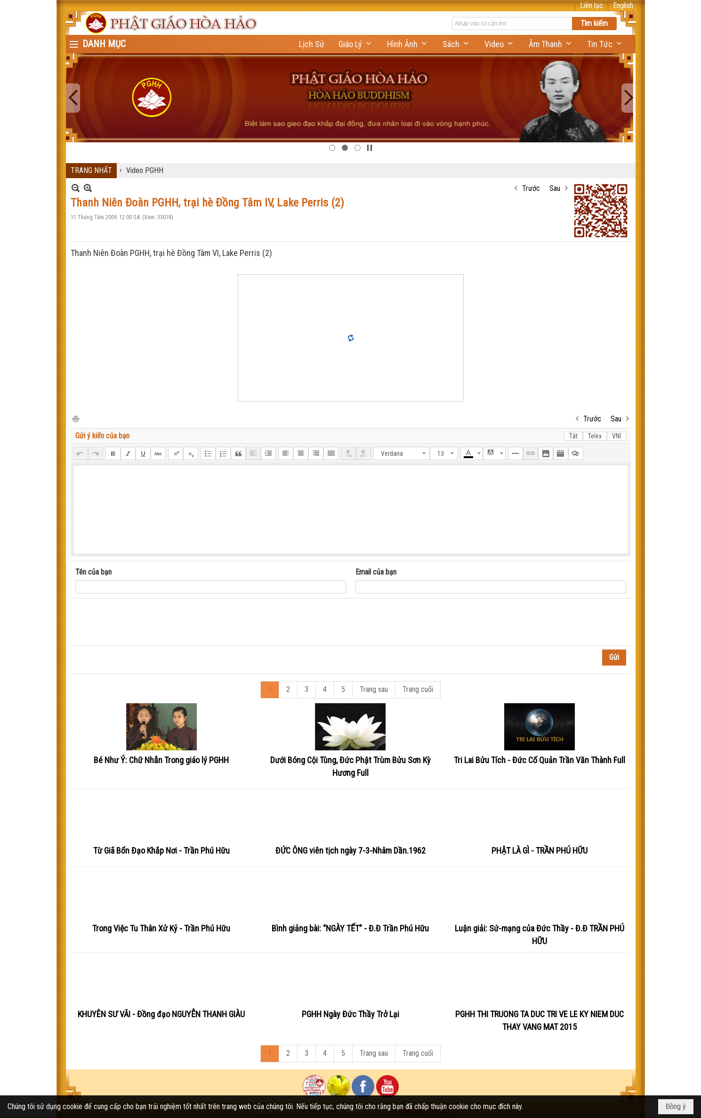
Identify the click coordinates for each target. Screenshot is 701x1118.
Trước (531, 188)
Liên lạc (591, 5)
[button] (355, 44)
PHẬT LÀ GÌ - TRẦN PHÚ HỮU (540, 850)
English (623, 5)
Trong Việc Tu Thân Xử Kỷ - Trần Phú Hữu (161, 928)
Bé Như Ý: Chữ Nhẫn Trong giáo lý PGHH (161, 760)
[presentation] (146, 622)
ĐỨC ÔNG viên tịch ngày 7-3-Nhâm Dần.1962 (350, 850)
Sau (554, 188)
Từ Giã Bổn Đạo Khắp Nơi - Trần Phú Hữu (161, 850)
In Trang (75, 418)
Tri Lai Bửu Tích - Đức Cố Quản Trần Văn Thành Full (539, 760)
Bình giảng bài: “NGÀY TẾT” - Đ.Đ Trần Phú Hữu (350, 928)
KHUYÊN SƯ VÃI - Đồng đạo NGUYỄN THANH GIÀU (161, 1014)
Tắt (573, 436)
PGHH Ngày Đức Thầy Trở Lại (350, 1014)
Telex (595, 436)
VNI (616, 436)
